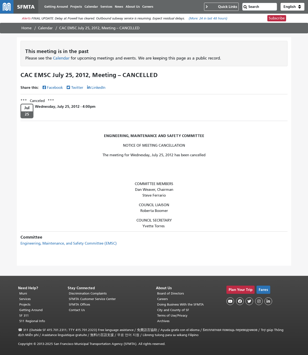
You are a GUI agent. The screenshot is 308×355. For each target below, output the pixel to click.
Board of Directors (170, 293)
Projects (24, 304)
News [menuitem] (119, 7)
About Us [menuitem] (133, 7)
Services (25, 299)
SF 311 (24, 315)
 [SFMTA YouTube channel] (230, 301)
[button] (292, 7)
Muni (23, 293)
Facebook (55, 87)
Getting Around (31, 310)
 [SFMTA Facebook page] (240, 301)
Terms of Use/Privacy (172, 315)
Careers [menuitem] (147, 7)
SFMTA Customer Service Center (92, 299)
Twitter (77, 87)
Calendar (45, 28)
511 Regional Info (32, 321)
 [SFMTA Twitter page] (249, 301)
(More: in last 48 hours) (208, 18)
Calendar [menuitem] (91, 7)
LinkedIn (98, 87)
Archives (163, 321)
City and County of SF (173, 310)
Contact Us (77, 310)
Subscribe (277, 18)
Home (26, 28)
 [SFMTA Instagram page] (259, 301)
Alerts (26, 18)
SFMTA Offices (79, 304)
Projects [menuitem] (76, 7)
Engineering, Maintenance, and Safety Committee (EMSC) (68, 243)
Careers (162, 299)
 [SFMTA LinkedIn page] (268, 301)
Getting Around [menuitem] (56, 7)
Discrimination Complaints (88, 293)
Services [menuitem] (106, 7)
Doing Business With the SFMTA (180, 304)
